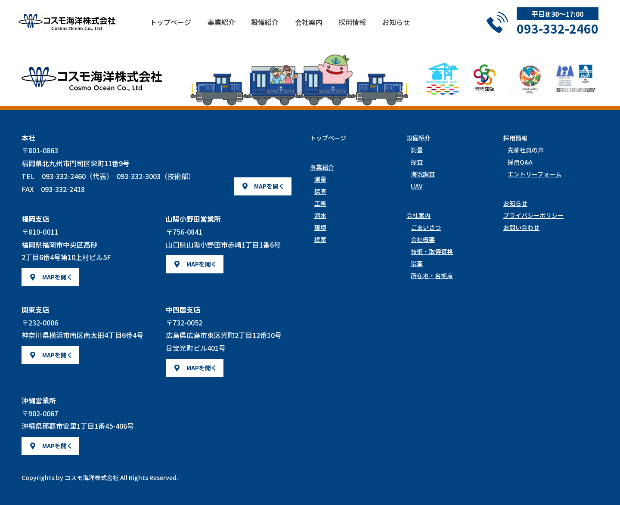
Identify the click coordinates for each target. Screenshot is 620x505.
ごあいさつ (426, 227)
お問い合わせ (521, 227)
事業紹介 (239, 27)
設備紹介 (282, 27)
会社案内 (326, 27)
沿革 (417, 263)
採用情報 (370, 27)
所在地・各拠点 (432, 275)
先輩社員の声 (526, 150)
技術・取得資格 (432, 251)
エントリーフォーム (534, 174)
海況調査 (423, 174)
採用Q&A (520, 162)
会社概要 (423, 239)
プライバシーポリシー (533, 215)
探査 (320, 191)
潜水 (320, 215)
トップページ (188, 27)
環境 (320, 227)
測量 (320, 179)
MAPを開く (269, 186)
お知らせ (413, 27)
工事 (320, 203)
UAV (416, 186)
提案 (320, 239)
